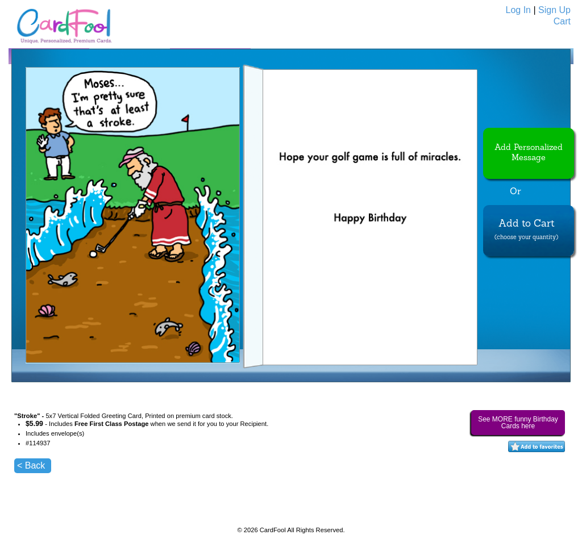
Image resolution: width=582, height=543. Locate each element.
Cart (562, 21)
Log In (518, 10)
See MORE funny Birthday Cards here (518, 422)
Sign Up (554, 10)
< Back (31, 465)
